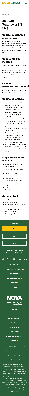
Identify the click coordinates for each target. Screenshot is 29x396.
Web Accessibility (16, 355)
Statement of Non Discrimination (14, 351)
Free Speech (22, 346)
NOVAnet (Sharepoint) (14, 359)
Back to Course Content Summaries (13, 10)
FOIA (9, 355)
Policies (6, 346)
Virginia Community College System (15, 366)
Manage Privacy (13, 346)
